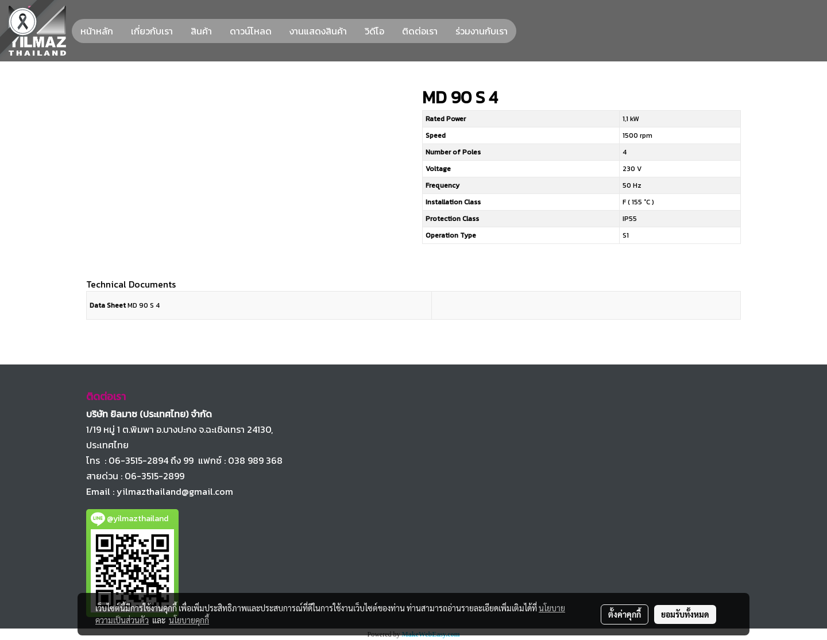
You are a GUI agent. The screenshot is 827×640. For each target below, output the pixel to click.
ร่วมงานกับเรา (481, 31)
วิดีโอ (374, 31)
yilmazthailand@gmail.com (175, 491)
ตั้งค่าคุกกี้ (624, 614)
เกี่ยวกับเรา (152, 31)
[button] (526, 31)
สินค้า (201, 31)
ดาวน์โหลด (251, 31)
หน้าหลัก (96, 31)
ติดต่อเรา (420, 31)
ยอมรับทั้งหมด (685, 614)
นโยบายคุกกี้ (189, 620)
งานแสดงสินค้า (318, 31)
